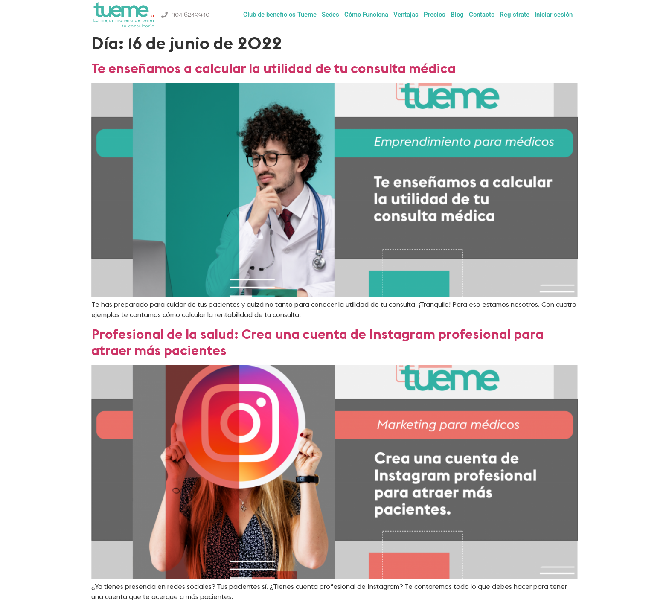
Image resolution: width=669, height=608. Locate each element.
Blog (457, 14)
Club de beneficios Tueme (280, 14)
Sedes (330, 14)
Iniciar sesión (554, 14)
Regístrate (514, 14)
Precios (434, 14)
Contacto (481, 14)
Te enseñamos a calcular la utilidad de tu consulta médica (273, 68)
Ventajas (406, 14)
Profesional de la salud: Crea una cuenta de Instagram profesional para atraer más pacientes (317, 342)
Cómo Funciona (366, 14)
